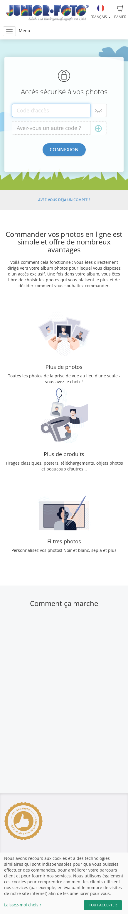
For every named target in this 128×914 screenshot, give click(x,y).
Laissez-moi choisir (22, 905)
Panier (120, 12)
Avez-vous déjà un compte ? (64, 199)
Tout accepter (103, 905)
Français (100, 12)
